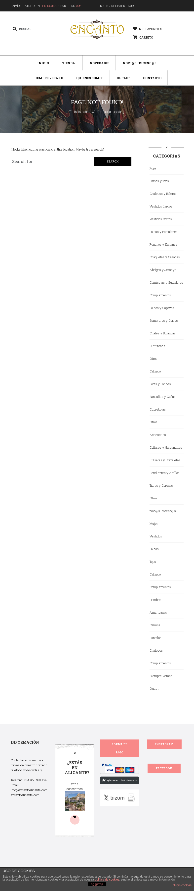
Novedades (100, 63)
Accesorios (158, 434)
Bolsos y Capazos (162, 308)
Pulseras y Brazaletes (165, 460)
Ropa (153, 168)
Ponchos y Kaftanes (163, 244)
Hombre (155, 599)
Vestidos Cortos (161, 219)
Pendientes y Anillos (165, 473)
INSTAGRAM (164, 744)
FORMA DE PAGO (119, 748)
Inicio (43, 63)
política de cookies (107, 879)
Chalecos (156, 650)
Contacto (152, 78)
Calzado (155, 371)
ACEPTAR (97, 884)
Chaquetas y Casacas (165, 257)
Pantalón (155, 637)
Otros (153, 358)
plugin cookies (182, 885)
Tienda (68, 63)
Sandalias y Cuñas (163, 396)
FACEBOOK (164, 768)
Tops (153, 561)
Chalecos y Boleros (163, 193)
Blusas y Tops (159, 181)
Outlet (123, 78)
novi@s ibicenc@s (163, 511)
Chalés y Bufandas (163, 333)
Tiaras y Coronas (161, 485)
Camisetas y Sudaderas (166, 282)
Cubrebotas (158, 409)
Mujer (154, 523)
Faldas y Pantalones (164, 231)
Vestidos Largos (161, 206)
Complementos (160, 295)
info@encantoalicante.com (29, 790)
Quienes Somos (90, 78)
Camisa (155, 625)
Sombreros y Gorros (164, 320)
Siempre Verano (48, 78)
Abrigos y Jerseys (163, 269)
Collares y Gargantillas (166, 447)
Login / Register (112, 6)
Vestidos (156, 536)
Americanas (158, 612)
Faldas (154, 549)
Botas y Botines (160, 384)
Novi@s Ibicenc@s (139, 63)
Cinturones (157, 346)
